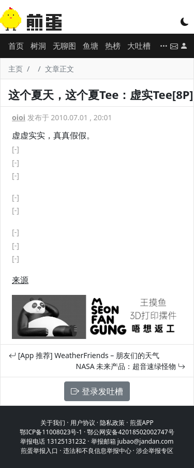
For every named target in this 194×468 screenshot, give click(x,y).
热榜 (113, 45)
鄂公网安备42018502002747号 (130, 432)
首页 (16, 45)
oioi (18, 117)
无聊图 (64, 45)
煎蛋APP (142, 422)
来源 (20, 280)
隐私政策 (112, 422)
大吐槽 (139, 45)
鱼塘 (90, 45)
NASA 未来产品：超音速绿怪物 (131, 366)
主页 (15, 69)
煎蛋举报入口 (39, 450)
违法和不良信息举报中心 (97, 450)
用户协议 (82, 422)
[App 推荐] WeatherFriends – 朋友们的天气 (84, 355)
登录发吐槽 (97, 391)
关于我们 (52, 422)
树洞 (38, 45)
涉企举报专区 (154, 450)
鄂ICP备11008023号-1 (51, 432)
